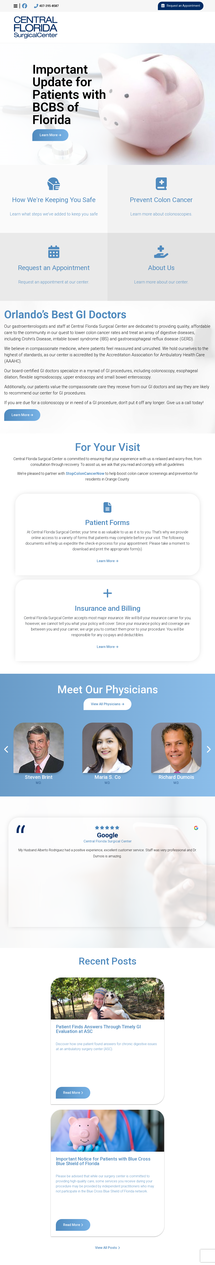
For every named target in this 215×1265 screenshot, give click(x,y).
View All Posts (106, 1114)
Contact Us (22, 1219)
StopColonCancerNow (85, 473)
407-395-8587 (46, 6)
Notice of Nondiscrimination (106, 1219)
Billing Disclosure (111, 1225)
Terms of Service (147, 1219)
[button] (16, 5)
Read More (25, 1093)
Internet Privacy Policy (184, 1219)
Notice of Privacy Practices (58, 1219)
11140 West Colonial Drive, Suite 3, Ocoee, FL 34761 (32, 1246)
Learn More (49, 135)
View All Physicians (106, 704)
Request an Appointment (180, 6)
